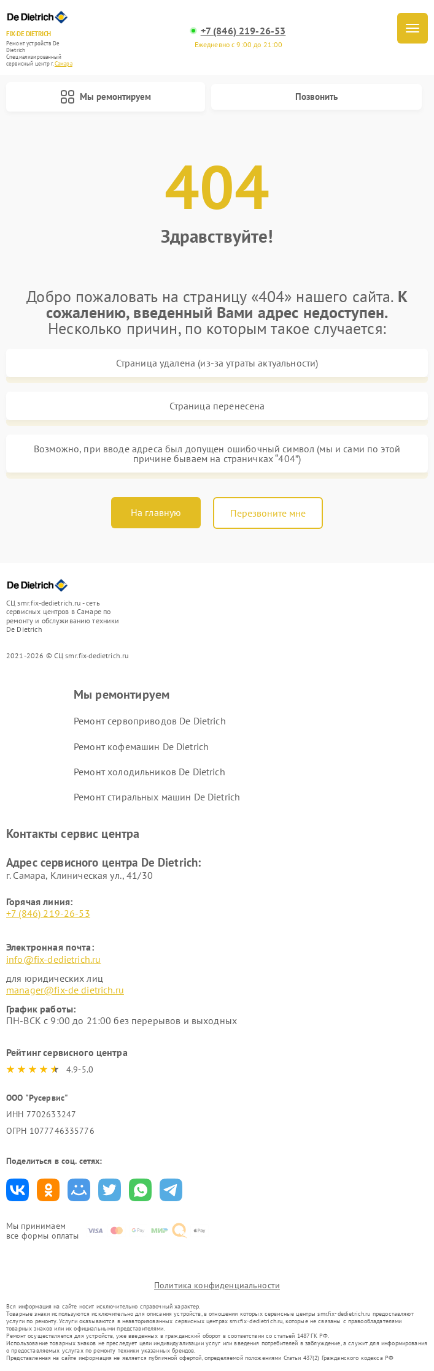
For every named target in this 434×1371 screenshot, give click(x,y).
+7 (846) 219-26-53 (243, 31)
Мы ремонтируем (105, 96)
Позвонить (316, 96)
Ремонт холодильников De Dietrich (149, 771)
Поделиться (17, 1190)
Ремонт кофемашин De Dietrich (141, 746)
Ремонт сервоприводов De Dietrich (150, 721)
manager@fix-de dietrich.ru (65, 990)
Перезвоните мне (268, 513)
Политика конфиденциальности (217, 1285)
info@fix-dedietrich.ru (53, 959)
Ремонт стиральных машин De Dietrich (157, 797)
